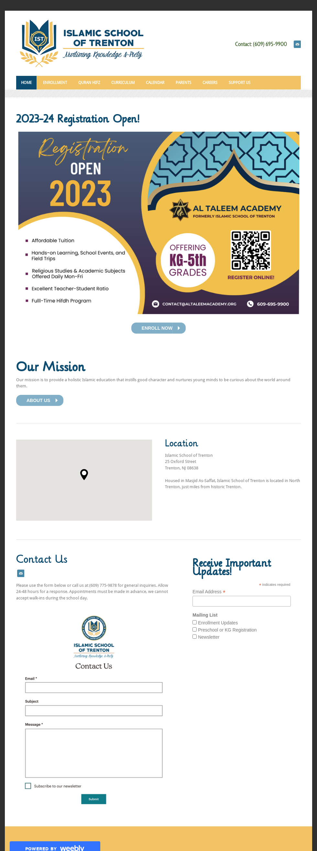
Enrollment (55, 83)
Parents (183, 83)
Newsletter (208, 637)
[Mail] (297, 44)
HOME (26, 83)
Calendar (155, 83)
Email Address (208, 592)
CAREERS (209, 83)
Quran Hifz (89, 83)
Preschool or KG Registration (227, 629)
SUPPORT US (239, 83)
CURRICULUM (123, 83)
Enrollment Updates (218, 622)
